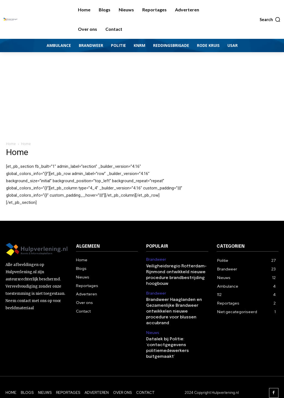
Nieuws (152, 323)
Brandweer (155, 259)
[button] (270, 19)
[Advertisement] (142, 94)
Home (11, 143)
